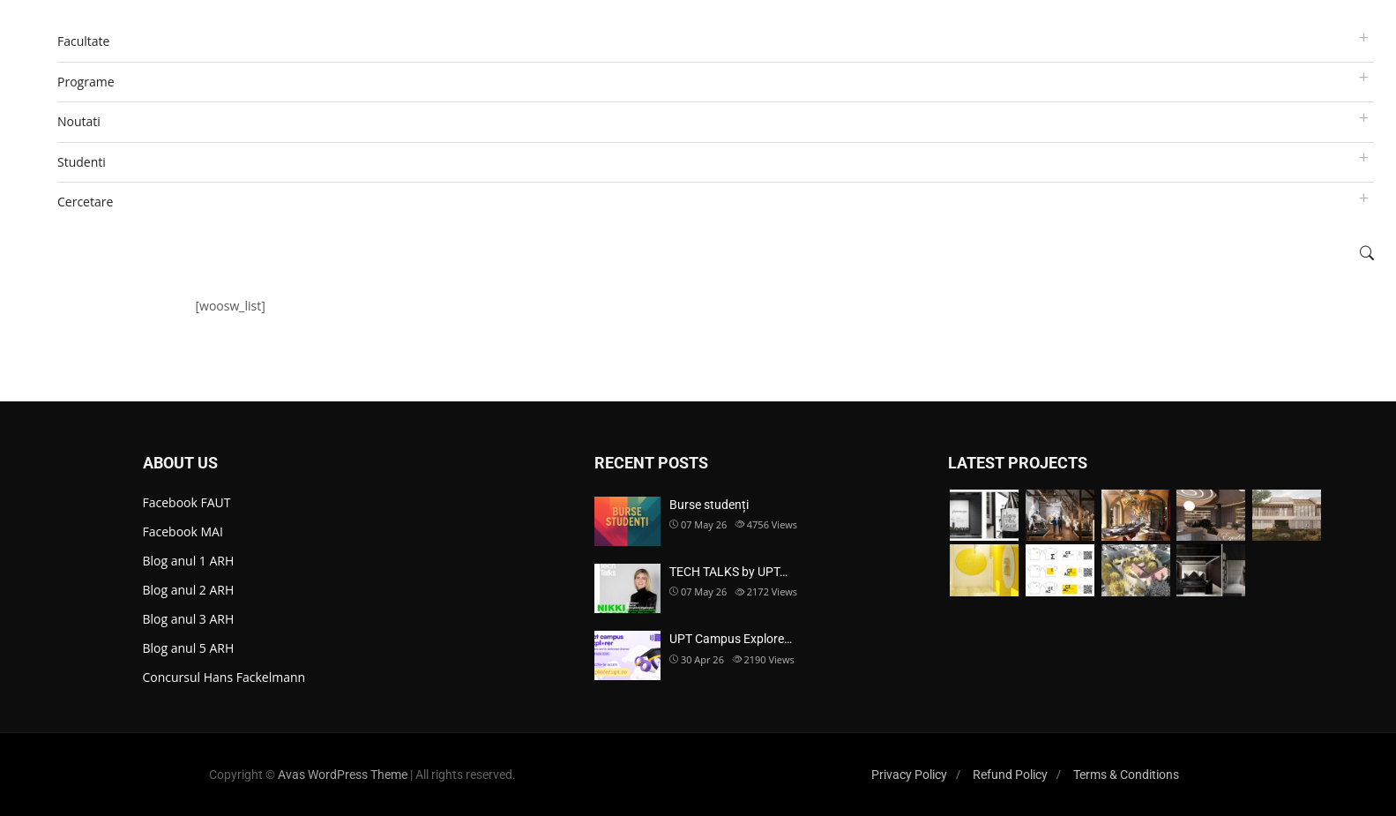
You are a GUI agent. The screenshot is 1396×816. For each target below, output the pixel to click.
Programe (86, 81)
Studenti (81, 161)
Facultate (83, 41)
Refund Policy (1010, 774)
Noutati (79, 121)
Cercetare (85, 201)
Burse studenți (709, 505)
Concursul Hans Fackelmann (224, 677)
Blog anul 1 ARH (189, 560)
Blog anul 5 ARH (189, 648)
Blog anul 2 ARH (189, 589)
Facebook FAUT (187, 502)
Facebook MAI (183, 531)
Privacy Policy (909, 774)
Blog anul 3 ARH (189, 618)
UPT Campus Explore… (730, 639)
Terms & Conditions (1126, 774)
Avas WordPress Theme (342, 774)
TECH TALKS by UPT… (728, 572)
